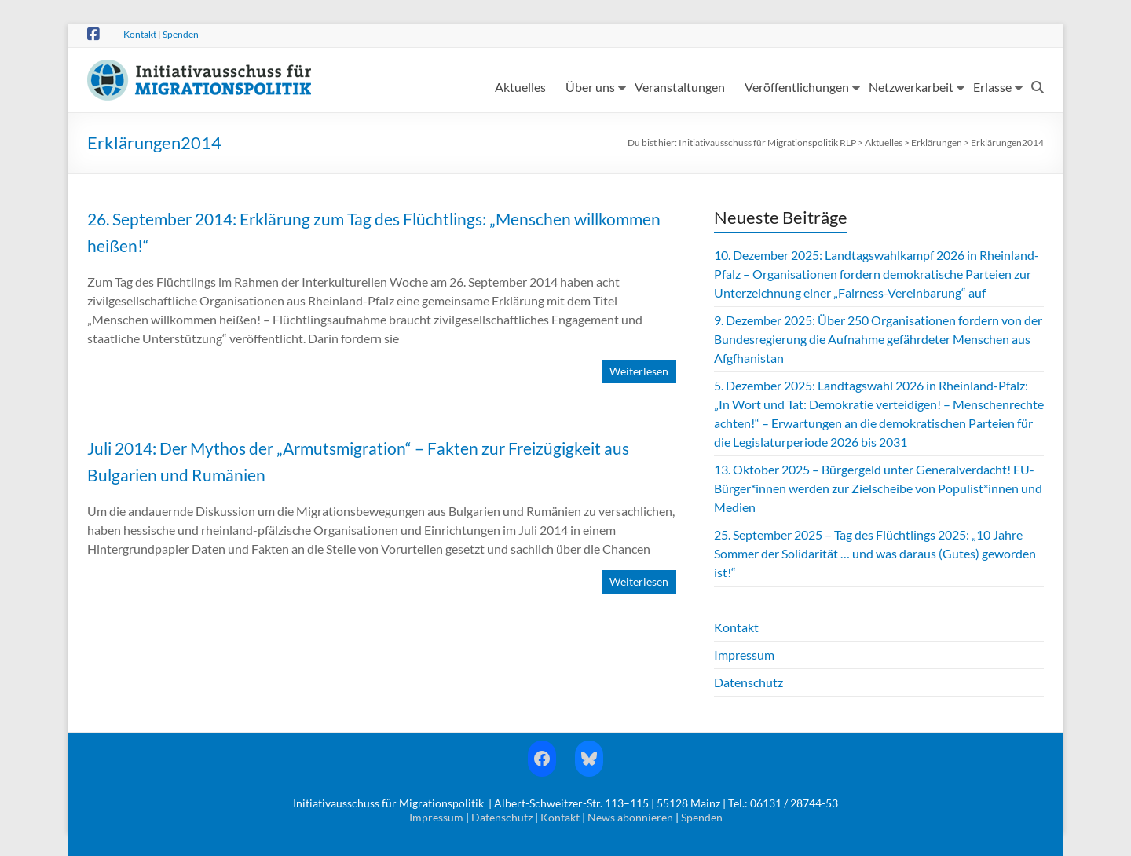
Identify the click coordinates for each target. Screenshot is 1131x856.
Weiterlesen (638, 371)
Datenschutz (748, 682)
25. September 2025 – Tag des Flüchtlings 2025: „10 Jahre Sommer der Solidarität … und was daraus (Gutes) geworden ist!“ (875, 553)
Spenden (181, 34)
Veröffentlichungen (797, 86)
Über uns (590, 86)
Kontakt (139, 34)
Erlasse (992, 86)
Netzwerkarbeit (911, 86)
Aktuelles (520, 86)
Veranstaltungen (680, 86)
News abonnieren (630, 817)
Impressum (744, 654)
